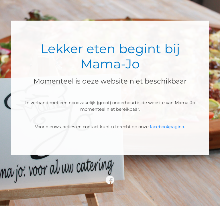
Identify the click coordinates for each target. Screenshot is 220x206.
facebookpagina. (167, 126)
